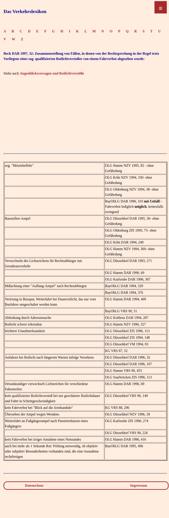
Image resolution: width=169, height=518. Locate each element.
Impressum (138, 485)
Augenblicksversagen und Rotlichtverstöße (52, 73)
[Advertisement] (85, 120)
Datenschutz (34, 485)
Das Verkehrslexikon (25, 11)
